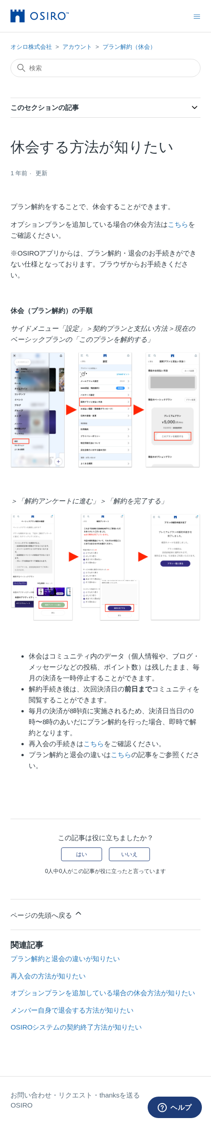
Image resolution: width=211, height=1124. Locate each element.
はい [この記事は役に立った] (81, 854)
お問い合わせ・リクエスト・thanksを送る (75, 1095)
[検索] (105, 68)
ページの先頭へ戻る (46, 914)
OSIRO (21, 1105)
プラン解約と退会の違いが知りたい (65, 958)
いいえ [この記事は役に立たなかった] (129, 854)
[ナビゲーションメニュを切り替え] (197, 16)
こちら (178, 224)
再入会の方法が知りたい (48, 976)
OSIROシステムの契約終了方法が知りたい (76, 1027)
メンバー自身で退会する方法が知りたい (72, 1010)
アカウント (77, 46)
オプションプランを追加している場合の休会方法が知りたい (102, 993)
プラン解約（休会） (129, 46)
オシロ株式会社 (31, 46)
